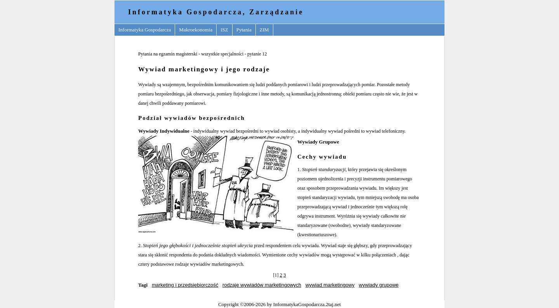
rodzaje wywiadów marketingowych (261, 285)
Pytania (244, 30)
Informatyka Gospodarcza (144, 30)
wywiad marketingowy (330, 285)
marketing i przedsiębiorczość (185, 285)
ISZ (224, 30)
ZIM (264, 30)
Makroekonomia (195, 30)
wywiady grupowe (379, 285)
